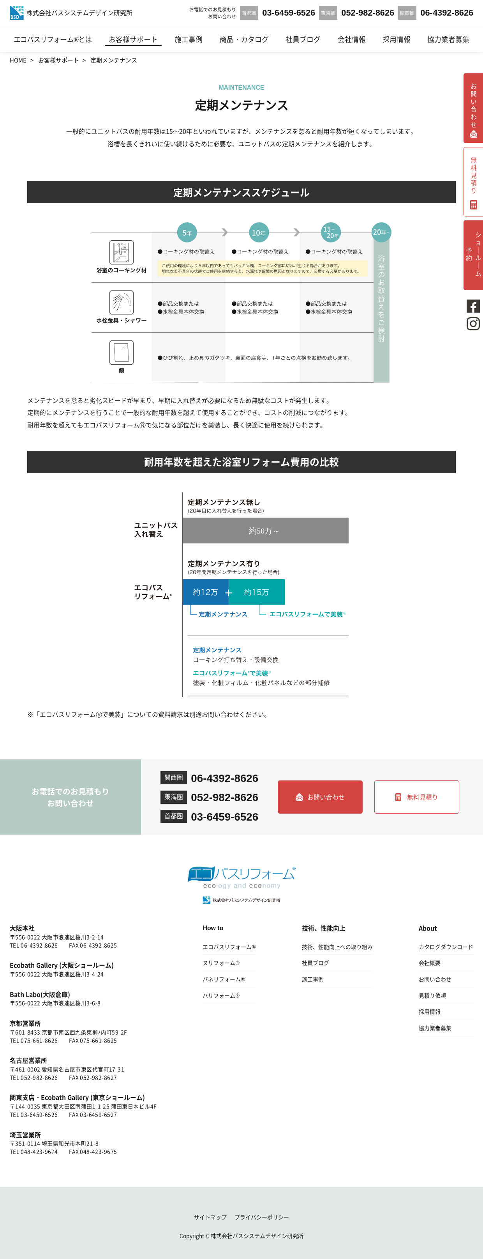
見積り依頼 (432, 995)
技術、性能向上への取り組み (337, 946)
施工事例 (189, 39)
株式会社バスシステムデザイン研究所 (257, 1235)
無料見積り (422, 797)
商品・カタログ (244, 39)
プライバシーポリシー (261, 1217)
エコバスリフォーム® (229, 946)
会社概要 (430, 962)
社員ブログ (303, 39)
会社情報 (352, 39)
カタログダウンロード (446, 946)
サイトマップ (210, 1217)
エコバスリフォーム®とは (53, 39)
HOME (18, 60)
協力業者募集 (448, 39)
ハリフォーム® (221, 995)
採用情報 (397, 39)
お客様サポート (133, 39)
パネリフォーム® (224, 979)
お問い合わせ (326, 797)
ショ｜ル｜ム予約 (474, 253)
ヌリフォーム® (221, 962)
